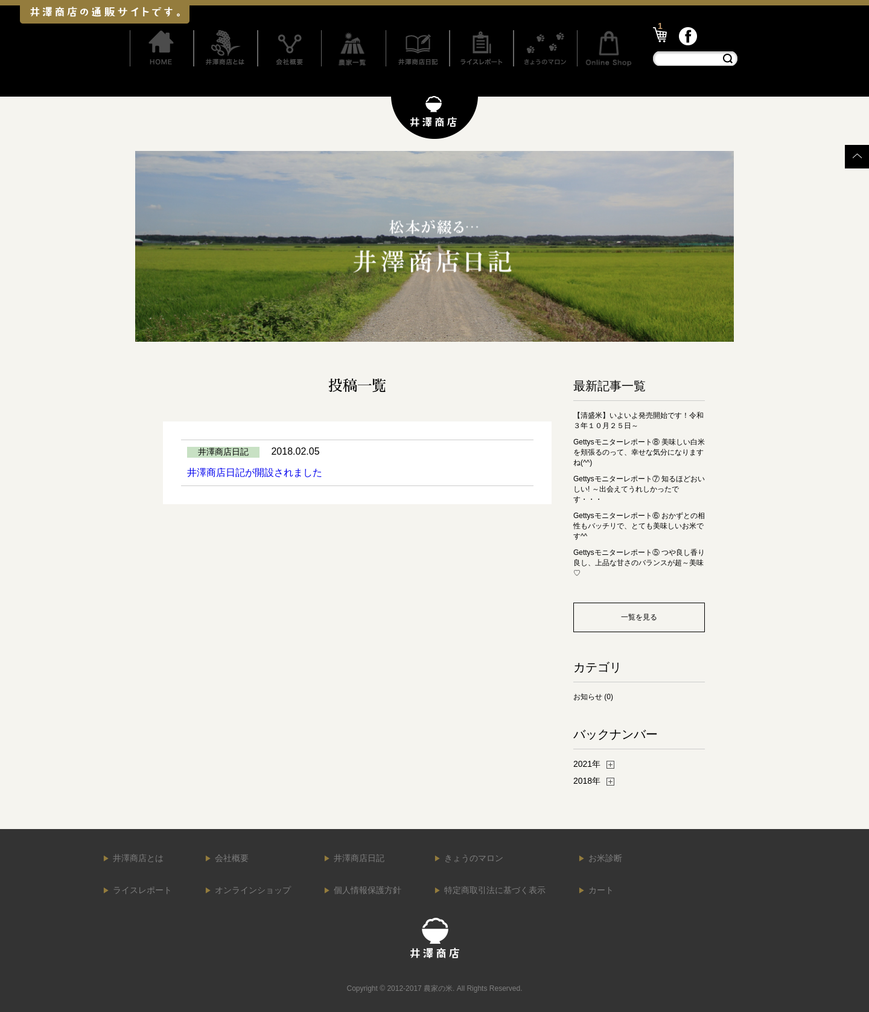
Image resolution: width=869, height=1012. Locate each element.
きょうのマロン (473, 858)
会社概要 (232, 858)
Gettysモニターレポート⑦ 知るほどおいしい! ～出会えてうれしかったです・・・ (639, 489)
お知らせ (587, 697)
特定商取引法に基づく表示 (495, 890)
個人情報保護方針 (367, 890)
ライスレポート (142, 890)
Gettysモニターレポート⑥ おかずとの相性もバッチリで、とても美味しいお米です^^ (639, 525)
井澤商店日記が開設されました (254, 472)
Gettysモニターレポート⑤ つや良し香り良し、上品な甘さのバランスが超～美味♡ (639, 562)
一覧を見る (639, 617)
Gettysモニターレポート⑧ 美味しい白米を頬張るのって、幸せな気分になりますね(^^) (639, 452)
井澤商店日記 (359, 858)
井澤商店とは (138, 858)
